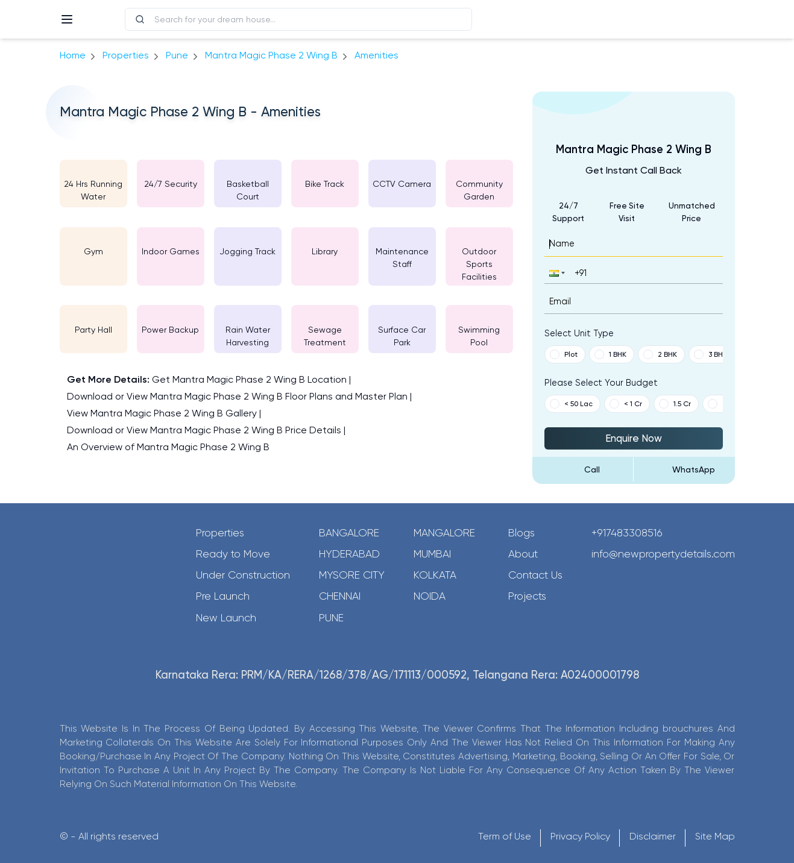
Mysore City (352, 575)
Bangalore (349, 533)
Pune (331, 618)
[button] (555, 272)
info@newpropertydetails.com (663, 554)
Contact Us (535, 575)
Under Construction (243, 575)
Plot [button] (564, 354)
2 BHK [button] (660, 354)
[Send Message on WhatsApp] (684, 469)
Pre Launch (223, 596)
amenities (376, 55)
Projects (527, 596)
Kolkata (435, 575)
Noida (430, 596)
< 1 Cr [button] (626, 404)
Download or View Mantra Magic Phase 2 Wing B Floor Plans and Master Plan (237, 396)
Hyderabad (349, 554)
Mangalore (444, 533)
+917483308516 (627, 533)
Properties (125, 55)
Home (73, 55)
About (523, 554)
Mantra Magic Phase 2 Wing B (271, 55)
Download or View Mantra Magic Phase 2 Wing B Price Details (204, 430)
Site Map (715, 836)
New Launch (226, 618)
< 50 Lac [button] (571, 404)
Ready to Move (233, 554)
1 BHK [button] (610, 354)
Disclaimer (652, 836)
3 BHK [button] (710, 354)
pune (177, 55)
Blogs (521, 533)
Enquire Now (633, 438)
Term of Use (504, 836)
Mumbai (432, 554)
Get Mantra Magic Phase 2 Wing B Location (249, 379)
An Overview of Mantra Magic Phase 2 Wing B (168, 447)
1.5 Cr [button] (675, 404)
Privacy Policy (580, 836)
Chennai (340, 596)
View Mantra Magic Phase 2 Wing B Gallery (162, 413)
